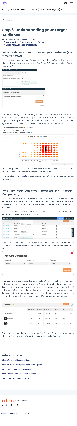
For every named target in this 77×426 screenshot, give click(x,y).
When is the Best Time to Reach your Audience (24, 42)
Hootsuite (22, 176)
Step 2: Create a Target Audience (15, 378)
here (49, 172)
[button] (65, 3)
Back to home (9, 20)
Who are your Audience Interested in (20, 45)
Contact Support (27, 413)
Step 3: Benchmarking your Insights (16, 360)
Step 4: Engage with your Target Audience (19, 374)
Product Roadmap (9, 413)
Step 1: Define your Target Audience (16, 369)
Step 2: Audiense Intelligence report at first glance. (22, 365)
